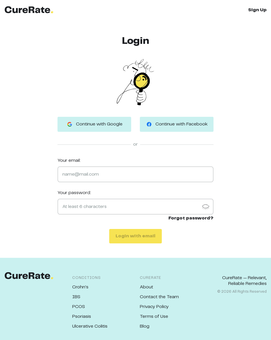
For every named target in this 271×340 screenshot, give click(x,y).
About (146, 287)
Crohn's (80, 287)
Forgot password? (191, 218)
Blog (144, 326)
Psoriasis (81, 316)
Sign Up (257, 10)
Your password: (74, 193)
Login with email (135, 236)
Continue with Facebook (177, 124)
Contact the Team (159, 297)
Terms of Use (154, 316)
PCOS (78, 307)
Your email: (69, 160)
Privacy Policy (154, 307)
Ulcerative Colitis (89, 326)
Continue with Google (94, 124)
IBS (76, 297)
